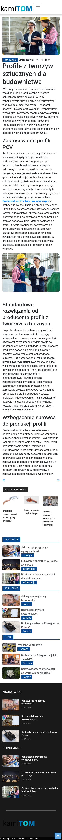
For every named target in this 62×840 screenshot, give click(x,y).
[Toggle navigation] (37, 6)
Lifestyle (28, 555)
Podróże (23, 649)
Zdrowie (27, 663)
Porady (27, 604)
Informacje (10, 60)
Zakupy (27, 617)
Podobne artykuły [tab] (15, 489)
